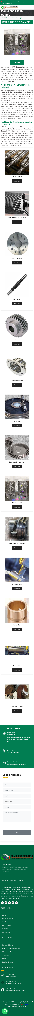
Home (3, 18)
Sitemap (5, 929)
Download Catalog (7, 1)
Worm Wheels (6, 952)
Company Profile (7, 918)
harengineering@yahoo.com (22, 1)
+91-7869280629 (7, 3)
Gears (4, 958)
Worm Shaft (6, 955)
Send (17, 832)
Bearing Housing (7, 962)
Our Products (6, 922)
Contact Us (6, 932)
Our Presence (6, 925)
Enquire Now (17, 62)
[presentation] (16, 825)
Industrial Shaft (7, 945)
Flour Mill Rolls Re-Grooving (11, 948)
